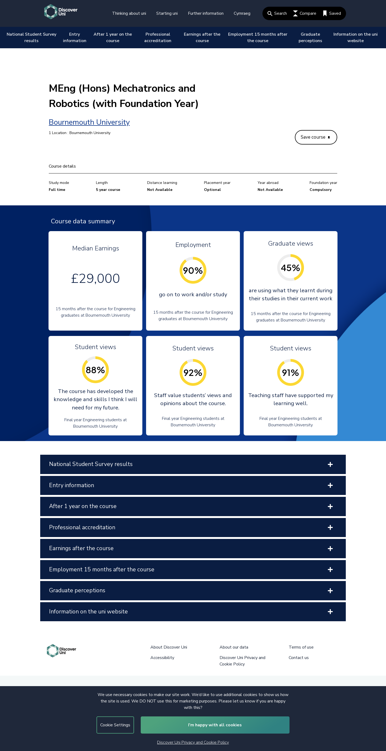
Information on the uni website (355, 37)
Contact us (299, 658)
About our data (234, 647)
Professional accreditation (157, 37)
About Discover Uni (168, 647)
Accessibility (162, 658)
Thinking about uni (129, 13)
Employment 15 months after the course (257, 37)
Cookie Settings (115, 725)
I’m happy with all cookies (215, 725)
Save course (315, 137)
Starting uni (167, 13)
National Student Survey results (31, 37)
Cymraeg (242, 13)
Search (277, 13)
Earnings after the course (202, 37)
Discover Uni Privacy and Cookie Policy (193, 742)
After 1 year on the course (113, 37)
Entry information (74, 37)
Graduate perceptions (310, 37)
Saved (331, 13)
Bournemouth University (89, 122)
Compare (304, 13)
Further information (206, 13)
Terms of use (301, 647)
